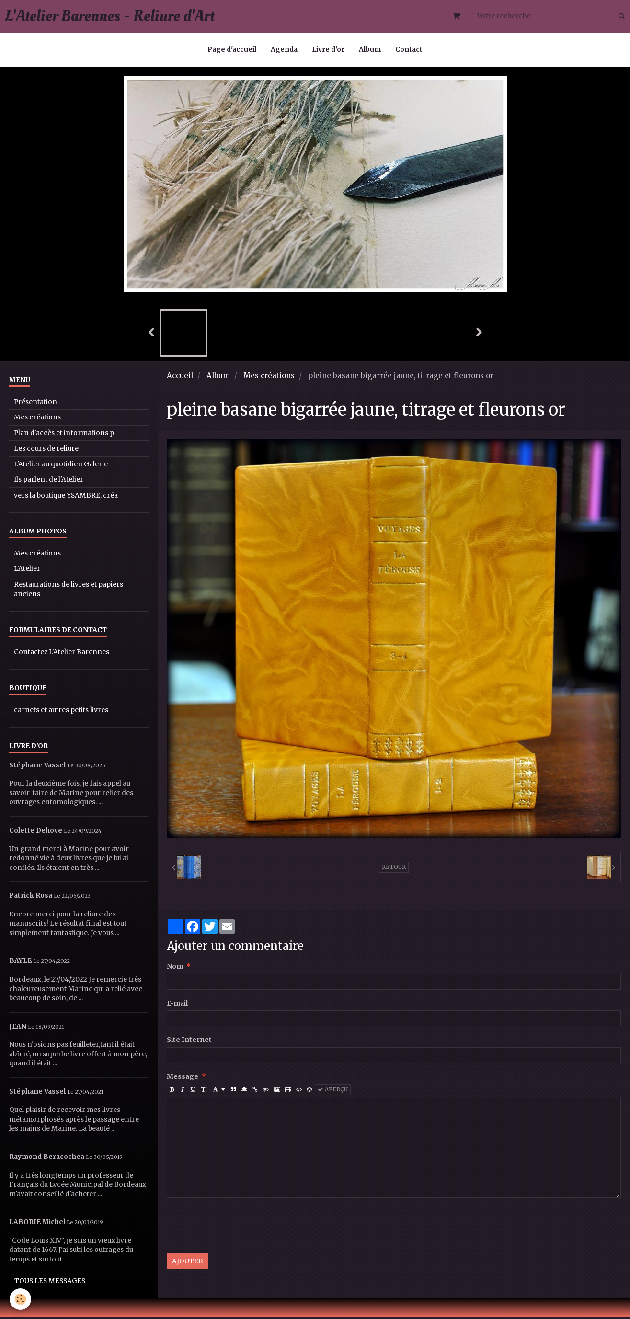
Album (370, 50)
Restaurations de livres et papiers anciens (68, 592)
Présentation (35, 404)
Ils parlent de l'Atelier (48, 482)
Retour (394, 869)
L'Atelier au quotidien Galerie (61, 467)
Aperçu (333, 1091)
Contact (409, 50)
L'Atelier (27, 571)
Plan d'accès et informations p (64, 435)
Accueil (180, 377)
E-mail (177, 1006)
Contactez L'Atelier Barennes (61, 654)
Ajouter (187, 1264)
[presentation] (239, 1228)
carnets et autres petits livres (61, 712)
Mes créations (269, 377)
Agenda (284, 50)
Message (182, 1079)
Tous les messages (49, 1283)
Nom (175, 969)
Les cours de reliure (46, 451)
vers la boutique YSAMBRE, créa (66, 498)
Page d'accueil (231, 50)
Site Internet (189, 1042)
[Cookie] (20, 1299)
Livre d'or (328, 50)
